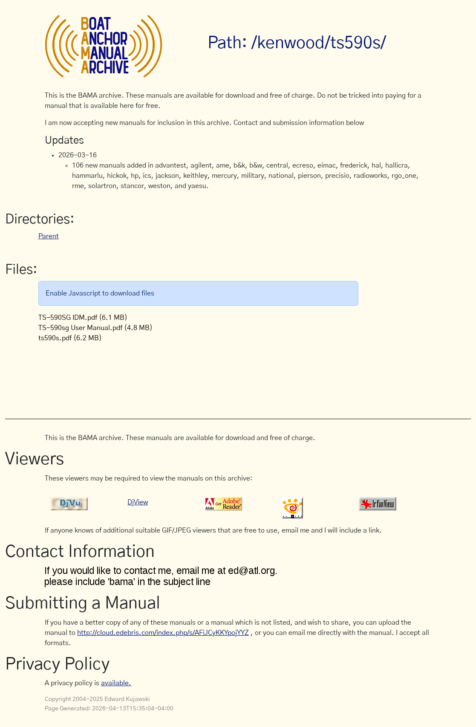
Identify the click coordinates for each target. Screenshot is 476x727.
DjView (137, 502)
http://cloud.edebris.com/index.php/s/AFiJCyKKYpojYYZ (163, 632)
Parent (48, 236)
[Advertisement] (200, 376)
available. (116, 683)
